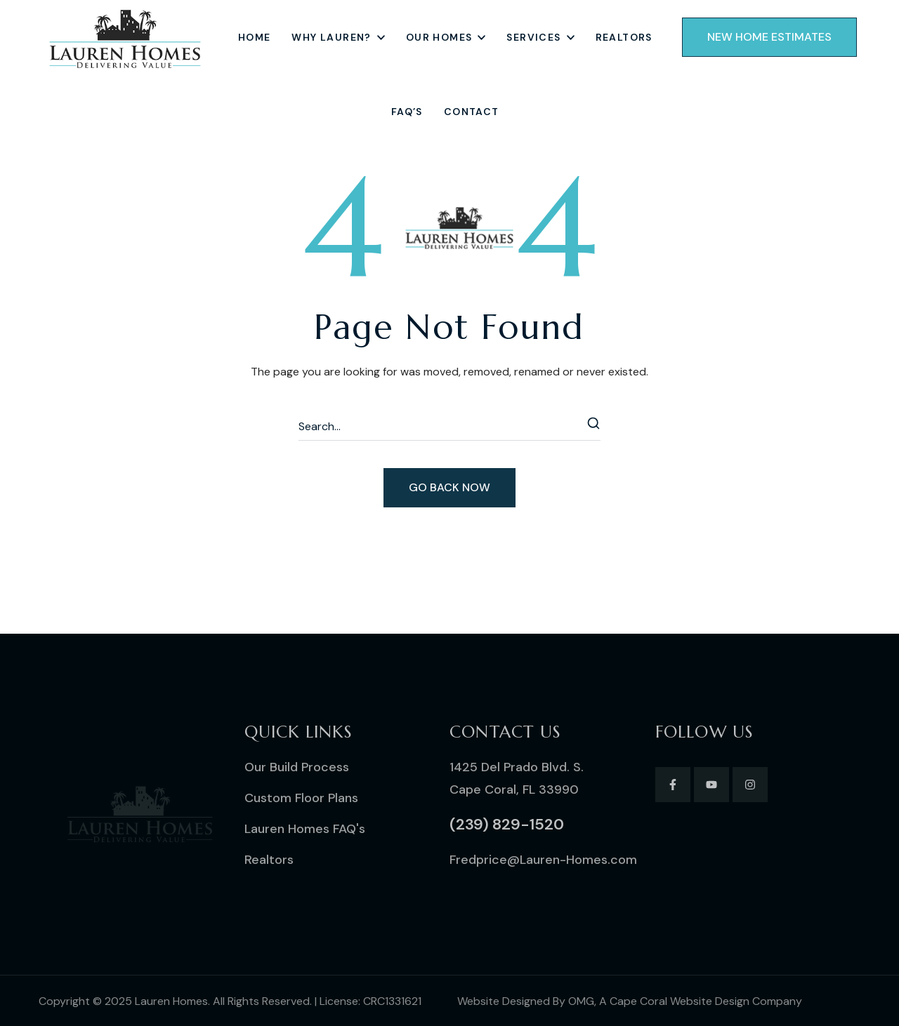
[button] (769, 37)
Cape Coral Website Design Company (706, 1001)
